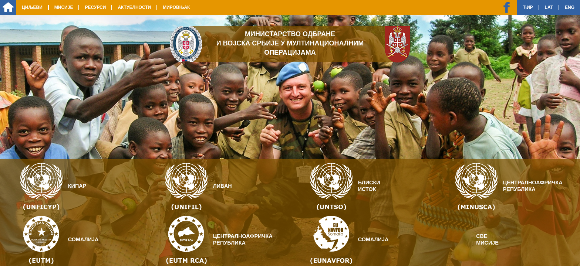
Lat (549, 7)
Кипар (77, 186)
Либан (222, 186)
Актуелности (134, 7)
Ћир (528, 7)
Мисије (63, 7)
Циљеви (32, 7)
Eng (569, 7)
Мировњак (176, 7)
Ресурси (95, 7)
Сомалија (83, 239)
